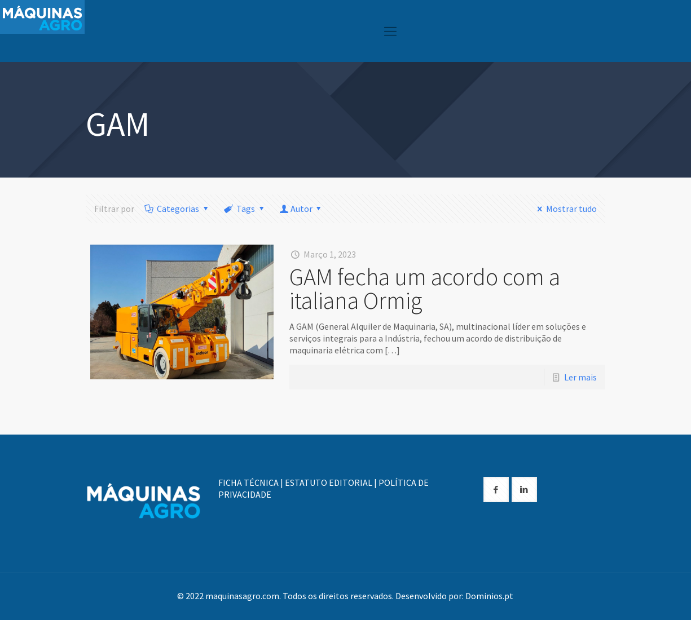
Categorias (177, 208)
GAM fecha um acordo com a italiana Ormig (424, 288)
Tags (245, 208)
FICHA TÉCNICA (248, 482)
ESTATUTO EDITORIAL (328, 482)
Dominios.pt (489, 595)
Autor (301, 208)
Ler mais (580, 377)
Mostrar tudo (565, 208)
